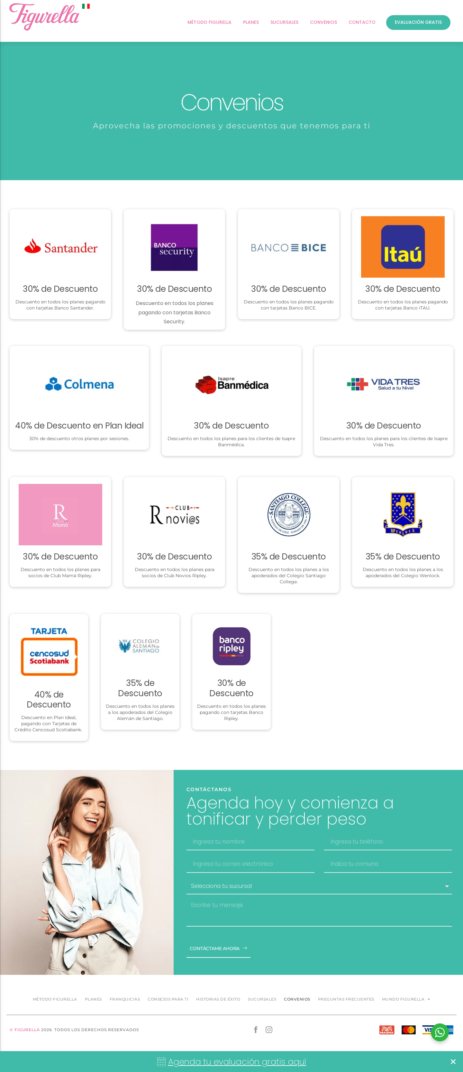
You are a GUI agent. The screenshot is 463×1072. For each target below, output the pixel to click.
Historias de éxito (218, 999)
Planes (93, 999)
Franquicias (125, 999)
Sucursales (262, 999)
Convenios (297, 999)
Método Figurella (55, 999)
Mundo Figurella (406, 999)
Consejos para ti (168, 999)
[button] (453, 1061)
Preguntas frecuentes (346, 999)
